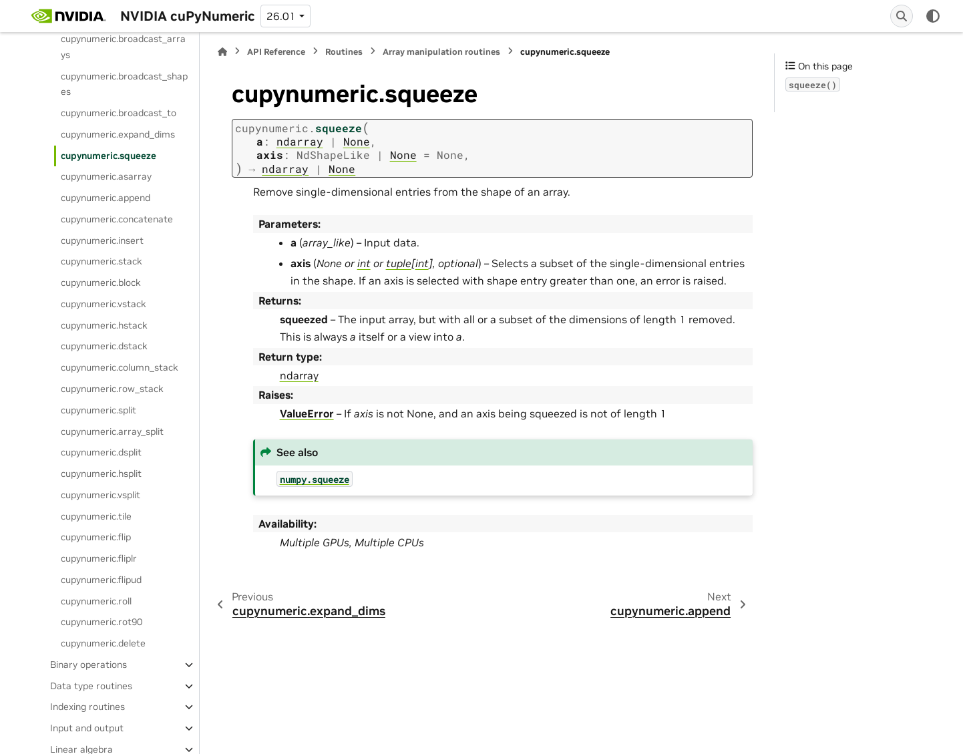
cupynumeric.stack (101, 261)
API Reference (276, 51)
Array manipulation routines (441, 51)
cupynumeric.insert (102, 240)
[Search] (901, 16)
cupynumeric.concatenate (117, 219)
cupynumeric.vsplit (100, 495)
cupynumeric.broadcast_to (118, 113)
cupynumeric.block (101, 282)
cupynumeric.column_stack (119, 367)
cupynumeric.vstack (103, 304)
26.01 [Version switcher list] (281, 16)
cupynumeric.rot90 (101, 622)
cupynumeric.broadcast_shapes (124, 84)
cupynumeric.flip (96, 537)
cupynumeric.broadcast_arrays (123, 47)
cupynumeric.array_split (112, 431)
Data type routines (91, 686)
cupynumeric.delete (103, 643)
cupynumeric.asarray (106, 176)
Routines (344, 51)
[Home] (222, 52)
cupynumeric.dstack (104, 346)
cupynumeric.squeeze (108, 156)
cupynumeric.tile (96, 516)
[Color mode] (933, 16)
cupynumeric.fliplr (99, 558)
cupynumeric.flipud (101, 580)
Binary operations (88, 664)
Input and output (87, 728)
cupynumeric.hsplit (101, 473)
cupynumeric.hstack (104, 325)
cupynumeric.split (98, 410)
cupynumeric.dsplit (101, 452)
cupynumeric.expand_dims (118, 134)
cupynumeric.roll (96, 601)
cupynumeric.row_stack (112, 389)
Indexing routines (87, 707)
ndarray (299, 375)
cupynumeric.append (105, 198)
